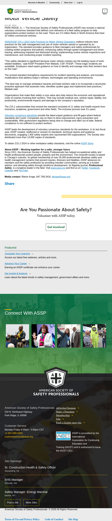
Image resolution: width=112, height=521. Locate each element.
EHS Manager (14, 479)
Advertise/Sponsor (66, 408)
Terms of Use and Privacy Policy (22, 519)
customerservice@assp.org (19, 436)
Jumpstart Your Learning (17, 253)
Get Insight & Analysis (16, 273)
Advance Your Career (16, 263)
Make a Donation (65, 411)
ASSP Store (87, 143)
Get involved (56, 227)
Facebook (94, 168)
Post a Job (12, 502)
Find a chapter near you (68, 422)
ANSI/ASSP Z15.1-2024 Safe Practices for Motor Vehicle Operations (40, 42)
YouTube (23, 170)
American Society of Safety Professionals (22, 12)
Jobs (58, 419)
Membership (63, 415)
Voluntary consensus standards (21, 115)
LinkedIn (9, 170)
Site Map (73, 519)
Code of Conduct (54, 519)
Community (54, 2)
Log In (79, 2)
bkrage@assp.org (61, 176)
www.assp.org (58, 168)
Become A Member (36, 2)
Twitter (84, 168)
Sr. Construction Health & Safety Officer (30, 467)
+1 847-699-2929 (13, 433)
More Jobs (31, 502)
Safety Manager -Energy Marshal (26, 492)
